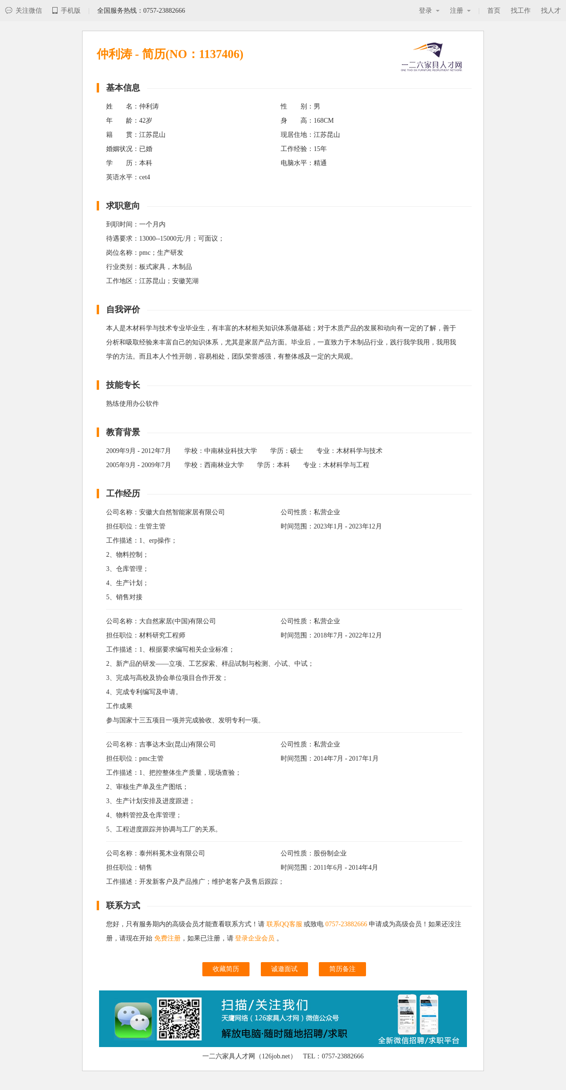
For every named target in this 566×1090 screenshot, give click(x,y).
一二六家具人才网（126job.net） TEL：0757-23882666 (283, 1056)
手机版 (66, 10)
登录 (429, 10)
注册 (460, 10)
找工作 (521, 10)
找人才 (551, 10)
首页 (493, 10)
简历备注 (342, 969)
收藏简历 (226, 969)
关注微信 (23, 10)
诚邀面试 (284, 969)
